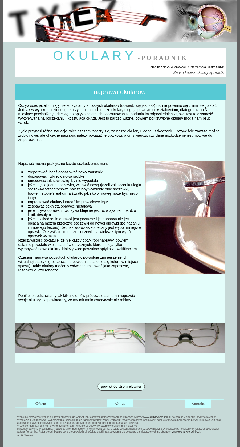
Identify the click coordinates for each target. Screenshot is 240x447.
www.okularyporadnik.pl (157, 417)
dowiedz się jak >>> (137, 105)
